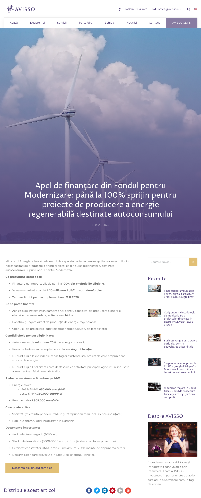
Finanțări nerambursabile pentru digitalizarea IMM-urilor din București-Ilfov (179, 294)
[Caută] (193, 262)
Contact (154, 22)
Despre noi (37, 22)
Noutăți (131, 22)
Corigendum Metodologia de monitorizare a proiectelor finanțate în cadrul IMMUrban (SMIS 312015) (179, 319)
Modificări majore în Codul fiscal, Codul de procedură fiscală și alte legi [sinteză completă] (180, 392)
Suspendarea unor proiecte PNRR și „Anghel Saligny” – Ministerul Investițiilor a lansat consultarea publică (180, 367)
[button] (188, 9)
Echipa (109, 22)
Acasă (14, 22)
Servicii (62, 22)
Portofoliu (85, 22)
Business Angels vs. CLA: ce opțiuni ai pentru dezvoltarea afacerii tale (180, 344)
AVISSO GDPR (181, 22)
